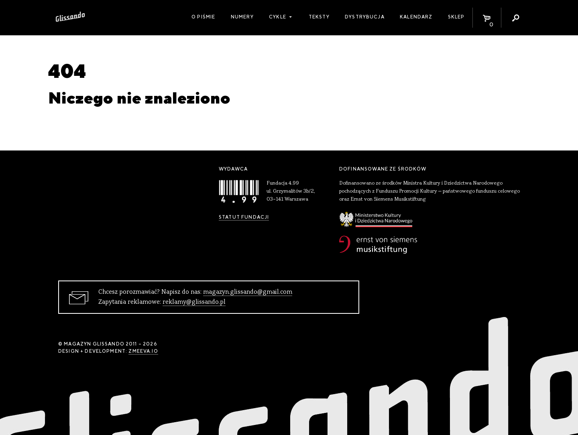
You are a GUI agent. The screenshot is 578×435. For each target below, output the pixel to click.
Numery (242, 17)
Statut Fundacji (244, 217)
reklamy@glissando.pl (194, 302)
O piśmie (203, 17)
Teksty (319, 17)
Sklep (456, 17)
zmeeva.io (143, 351)
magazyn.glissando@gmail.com (247, 292)
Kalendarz (416, 17)
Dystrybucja (365, 17)
